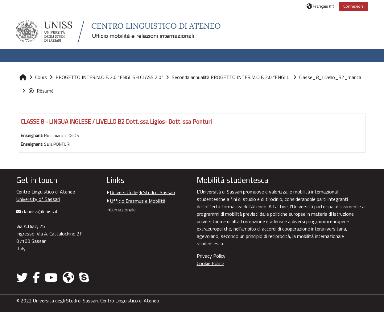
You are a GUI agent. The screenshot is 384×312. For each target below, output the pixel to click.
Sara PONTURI (57, 144)
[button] (320, 6)
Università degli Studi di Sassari (142, 192)
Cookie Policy (210, 263)
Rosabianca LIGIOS (61, 135)
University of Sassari (38, 199)
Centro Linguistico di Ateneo (45, 191)
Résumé (41, 90)
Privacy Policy (211, 256)
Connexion (353, 6)
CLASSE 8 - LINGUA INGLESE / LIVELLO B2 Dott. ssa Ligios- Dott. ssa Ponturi (116, 121)
